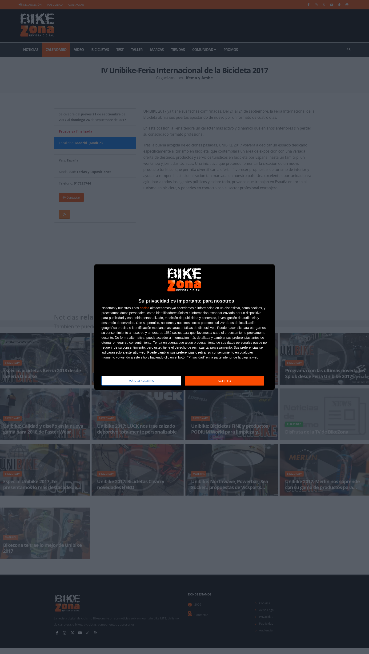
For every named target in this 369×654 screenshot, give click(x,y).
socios (144, 307)
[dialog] (184, 327)
